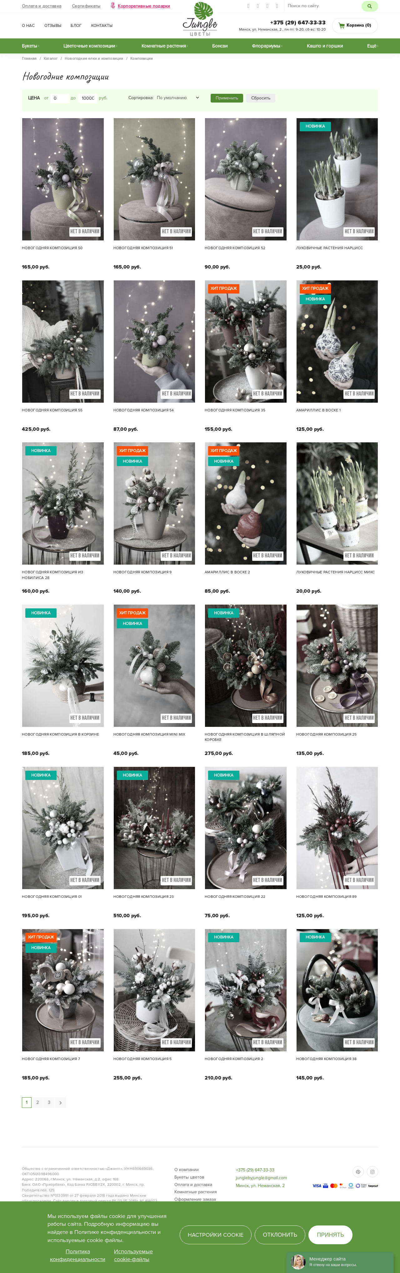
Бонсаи (220, 46)
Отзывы (53, 25)
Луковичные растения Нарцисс (329, 248)
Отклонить (280, 1235)
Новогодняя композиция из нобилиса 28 (52, 575)
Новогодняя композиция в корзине (60, 734)
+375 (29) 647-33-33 (298, 22)
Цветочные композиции (89, 46)
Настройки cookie (215, 1234)
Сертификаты (86, 6)
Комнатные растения (164, 46)
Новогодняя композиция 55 (52, 410)
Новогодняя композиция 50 (52, 248)
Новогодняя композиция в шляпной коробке (245, 737)
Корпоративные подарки (144, 6)
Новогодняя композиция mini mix (149, 734)
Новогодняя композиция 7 (51, 1059)
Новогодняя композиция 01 (52, 896)
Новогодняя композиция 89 (326, 896)
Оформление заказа (195, 1199)
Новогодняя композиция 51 (143, 248)
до (73, 98)
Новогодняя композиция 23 (143, 896)
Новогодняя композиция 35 (235, 410)
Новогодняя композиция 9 (142, 572)
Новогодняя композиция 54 (143, 410)
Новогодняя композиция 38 (326, 1059)
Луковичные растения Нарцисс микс (335, 572)
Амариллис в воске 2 (227, 572)
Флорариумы (266, 46)
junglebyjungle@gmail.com (261, 1177)
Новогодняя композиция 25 (326, 734)
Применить (227, 98)
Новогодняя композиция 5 (142, 1059)
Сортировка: (140, 97)
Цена (34, 98)
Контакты (101, 25)
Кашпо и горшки (325, 46)
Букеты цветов (189, 1177)
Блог (76, 25)
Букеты (29, 46)
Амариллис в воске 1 (318, 410)
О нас (28, 25)
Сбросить (260, 98)
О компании (186, 1169)
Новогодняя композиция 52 (235, 248)
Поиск (370, 6)
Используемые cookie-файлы (133, 1255)
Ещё (371, 46)
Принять (330, 1235)
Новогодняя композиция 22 (235, 896)
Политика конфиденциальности (77, 1255)
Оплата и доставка (41, 6)
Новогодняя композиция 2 (234, 1059)
